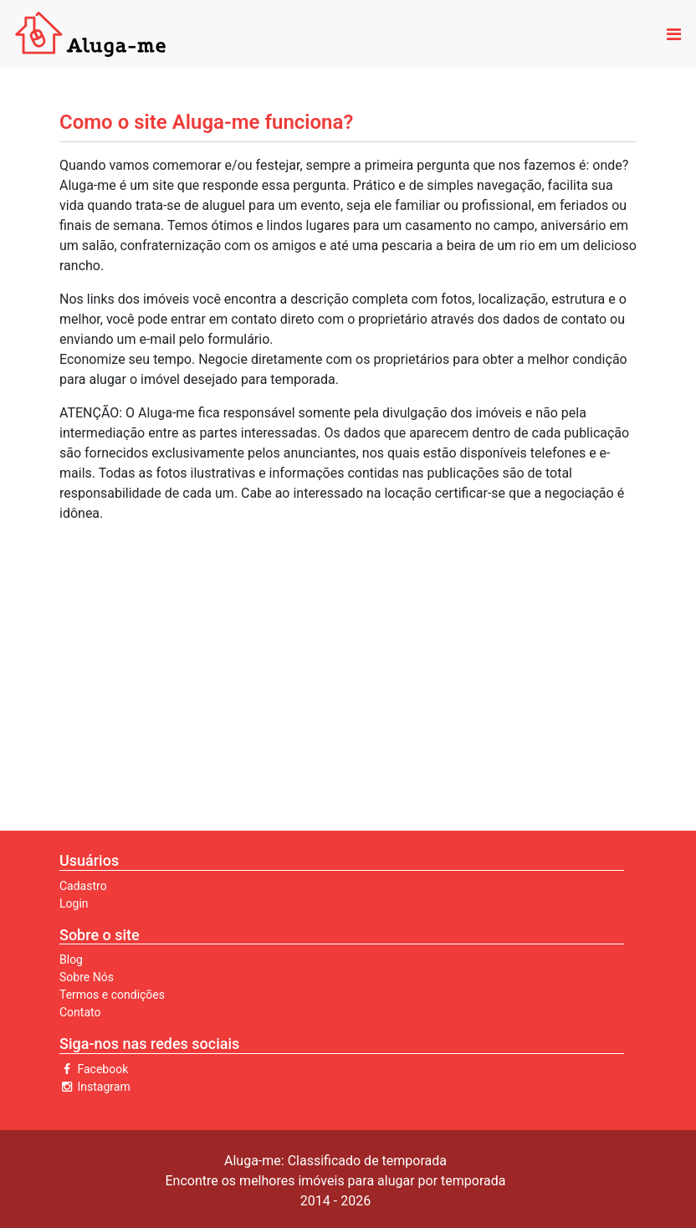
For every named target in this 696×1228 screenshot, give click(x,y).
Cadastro (83, 886)
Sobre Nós (86, 977)
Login (74, 903)
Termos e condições (112, 994)
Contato (79, 1012)
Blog (71, 959)
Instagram (94, 1086)
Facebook (93, 1069)
